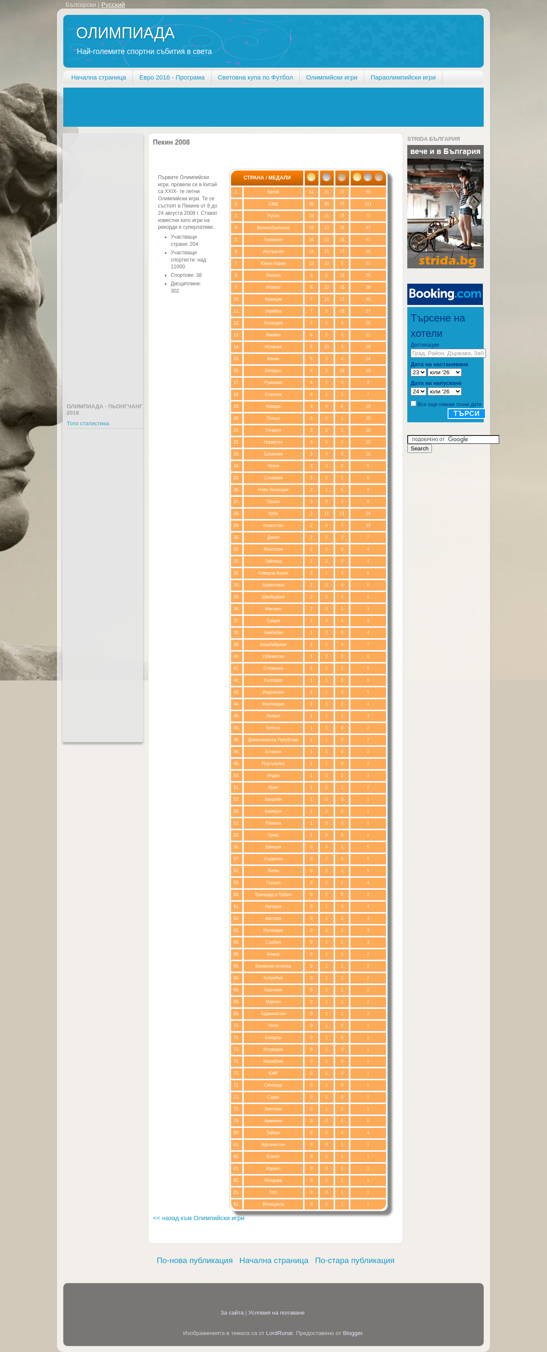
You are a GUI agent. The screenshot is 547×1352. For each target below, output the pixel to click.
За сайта (232, 1312)
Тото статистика (88, 423)
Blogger (353, 1333)
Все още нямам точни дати (449, 404)
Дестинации (425, 345)
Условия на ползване (276, 1312)
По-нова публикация (195, 1260)
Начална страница (98, 77)
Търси (467, 413)
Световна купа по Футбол (255, 77)
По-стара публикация (355, 1260)
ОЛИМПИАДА (125, 33)
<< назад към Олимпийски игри (198, 1218)
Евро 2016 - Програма (172, 77)
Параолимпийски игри (403, 77)
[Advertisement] (217, 107)
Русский (113, 4)
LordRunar (279, 1333)
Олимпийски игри (332, 77)
